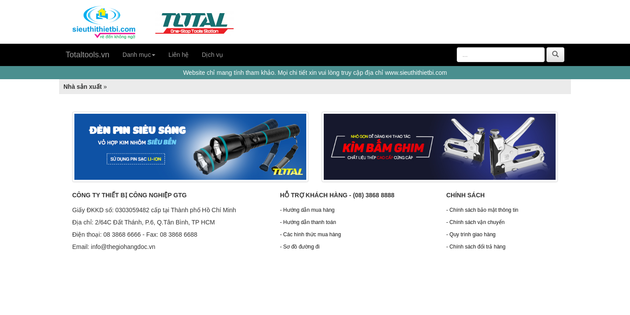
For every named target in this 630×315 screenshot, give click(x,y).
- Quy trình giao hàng (471, 234)
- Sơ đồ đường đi (299, 247)
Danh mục (138, 54)
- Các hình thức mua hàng (310, 234)
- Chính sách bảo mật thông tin (482, 210)
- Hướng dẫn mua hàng (307, 210)
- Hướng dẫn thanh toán (308, 222)
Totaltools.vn (87, 54)
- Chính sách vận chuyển (475, 222)
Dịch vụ (212, 54)
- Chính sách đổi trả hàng (475, 247)
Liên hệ (178, 54)
